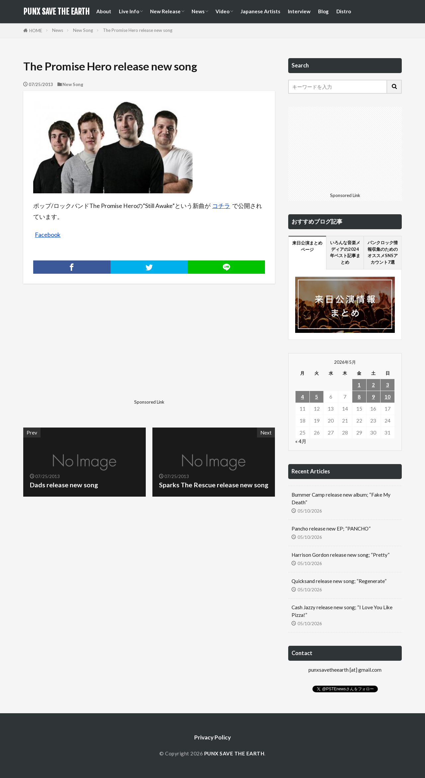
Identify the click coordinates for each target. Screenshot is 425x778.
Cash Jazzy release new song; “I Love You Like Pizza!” (342, 611)
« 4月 (300, 441)
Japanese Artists (260, 11)
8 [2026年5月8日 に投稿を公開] (359, 397)
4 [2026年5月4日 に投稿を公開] (302, 397)
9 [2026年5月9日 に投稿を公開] (373, 397)
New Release (165, 11)
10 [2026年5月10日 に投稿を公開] (387, 397)
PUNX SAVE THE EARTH (56, 12)
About (103, 11)
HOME (35, 30)
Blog (323, 11)
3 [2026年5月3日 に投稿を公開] (387, 385)
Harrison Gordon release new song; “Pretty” (340, 555)
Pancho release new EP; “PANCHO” (331, 529)
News (198, 11)
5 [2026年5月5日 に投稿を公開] (316, 397)
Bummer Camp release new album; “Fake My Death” (341, 498)
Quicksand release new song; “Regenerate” (339, 581)
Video (222, 11)
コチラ (221, 205)
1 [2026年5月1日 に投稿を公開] (359, 385)
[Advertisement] (85, 350)
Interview (299, 11)
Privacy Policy (212, 737)
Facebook (47, 234)
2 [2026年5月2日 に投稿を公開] (373, 385)
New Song (83, 30)
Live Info (129, 11)
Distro (343, 11)
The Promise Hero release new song (137, 30)
